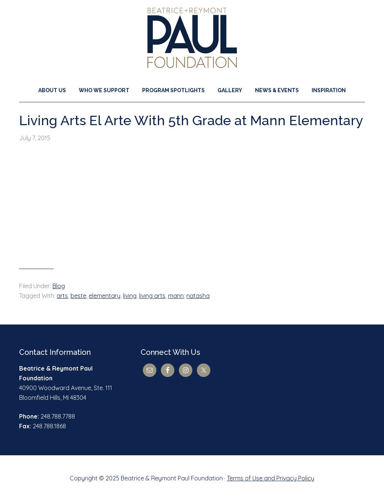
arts (62, 295)
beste (78, 295)
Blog (58, 286)
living (129, 295)
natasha (198, 295)
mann (176, 295)
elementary (104, 295)
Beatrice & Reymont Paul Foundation (192, 37)
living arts (152, 295)
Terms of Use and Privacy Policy (270, 478)
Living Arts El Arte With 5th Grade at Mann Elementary (191, 120)
